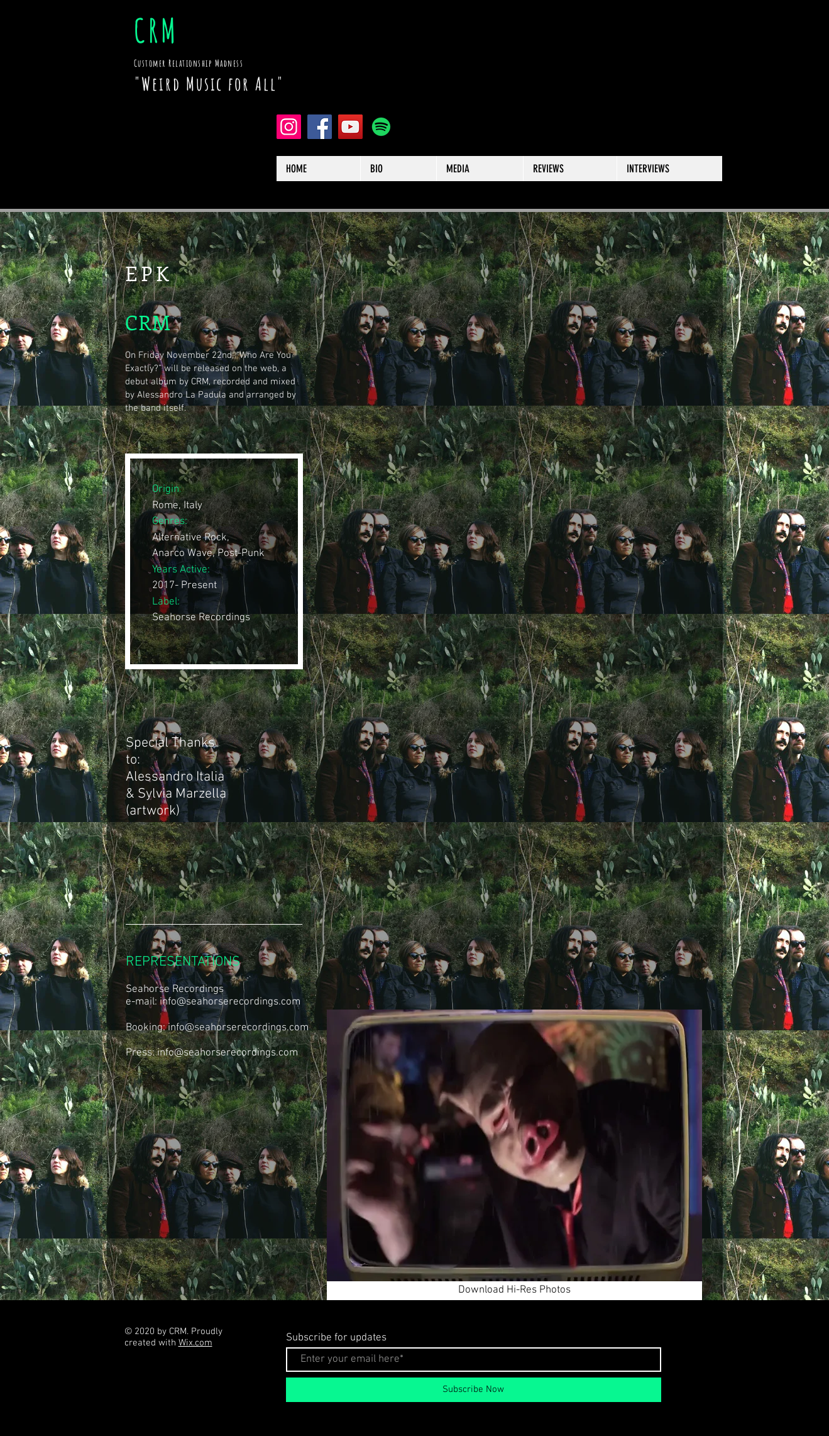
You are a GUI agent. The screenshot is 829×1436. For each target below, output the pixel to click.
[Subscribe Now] (473, 1390)
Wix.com (195, 1343)
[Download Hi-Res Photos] (514, 1290)
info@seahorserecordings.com (230, 1002)
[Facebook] (319, 126)
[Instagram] (289, 126)
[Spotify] (381, 126)
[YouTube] (350, 126)
